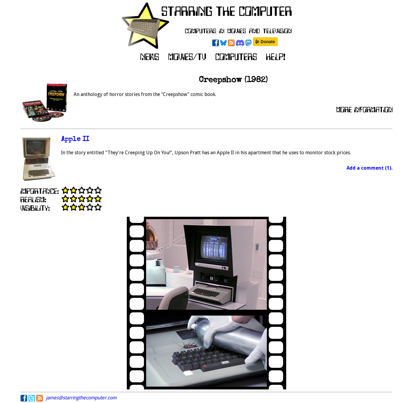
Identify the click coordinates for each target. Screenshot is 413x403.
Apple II (75, 139)
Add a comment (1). (369, 168)
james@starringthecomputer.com (81, 398)
